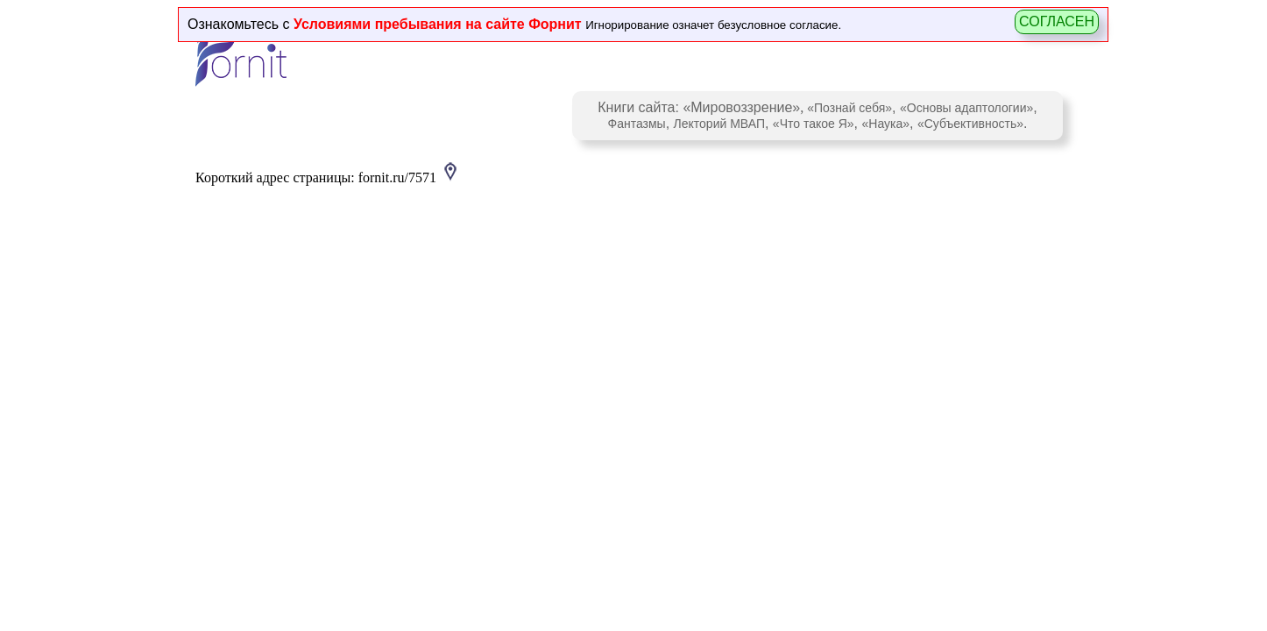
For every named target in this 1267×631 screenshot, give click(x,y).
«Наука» (885, 124)
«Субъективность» (970, 124)
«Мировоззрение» (741, 107)
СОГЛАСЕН (1056, 21)
